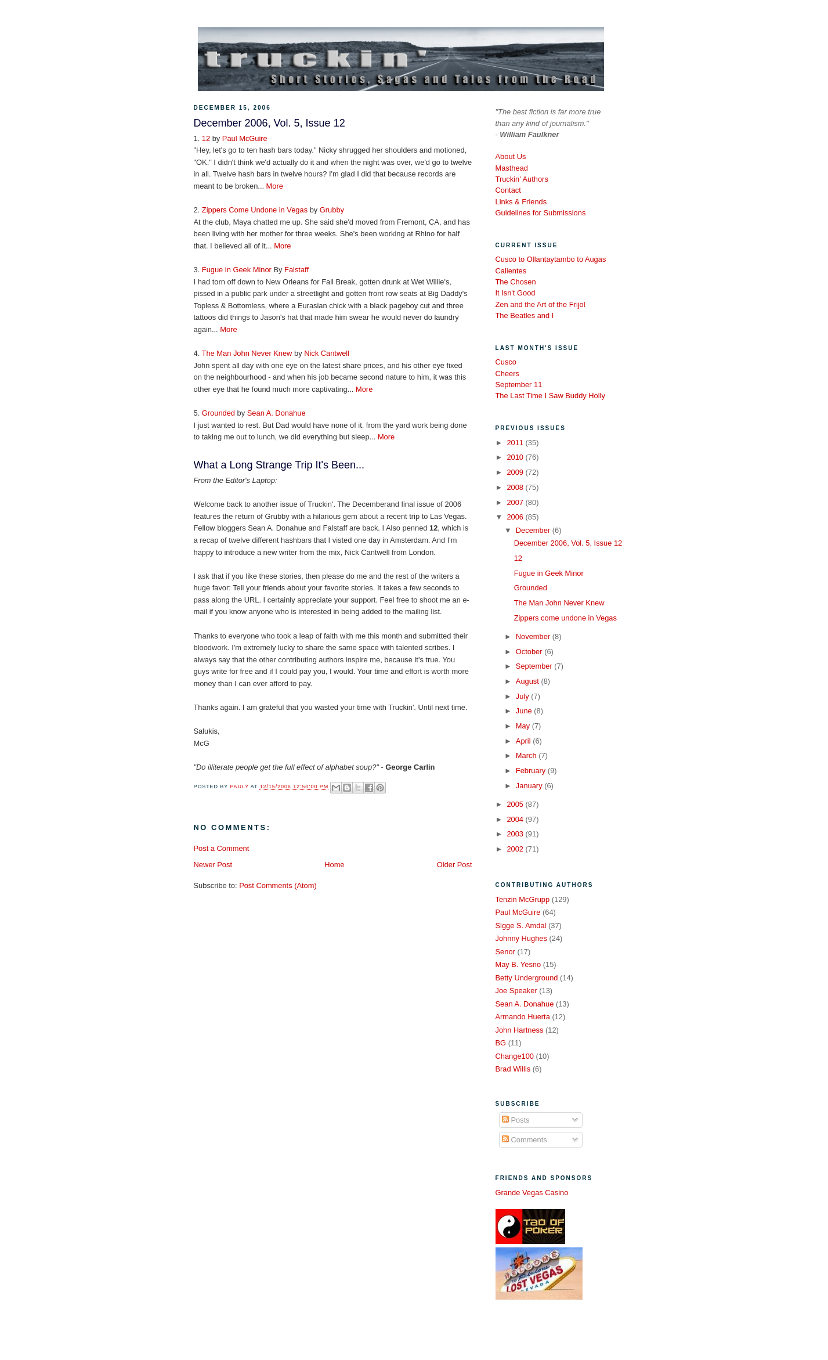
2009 (516, 472)
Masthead (512, 168)
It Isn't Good (516, 292)
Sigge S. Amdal (521, 925)
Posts (516, 1120)
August (528, 681)
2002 (516, 849)
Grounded (218, 413)
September (535, 666)
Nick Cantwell (326, 353)
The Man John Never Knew (247, 353)
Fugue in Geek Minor (237, 269)
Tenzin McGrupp (523, 899)
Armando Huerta (523, 1016)
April (524, 741)
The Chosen (516, 281)
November (534, 636)
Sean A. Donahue (276, 413)
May (524, 726)
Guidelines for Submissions (541, 212)
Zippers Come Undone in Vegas (255, 209)
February (532, 770)
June (525, 710)
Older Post (454, 864)
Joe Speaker (516, 990)
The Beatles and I (525, 315)
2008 (516, 487)
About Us (511, 156)
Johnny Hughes (521, 938)
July (523, 696)
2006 (516, 517)
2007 (516, 502)
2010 (516, 457)
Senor (505, 951)
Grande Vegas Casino (532, 1192)
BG (501, 1042)
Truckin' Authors (522, 179)
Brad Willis (513, 1069)
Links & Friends (521, 201)
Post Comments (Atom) (278, 885)
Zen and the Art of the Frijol (540, 304)
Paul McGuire (244, 138)
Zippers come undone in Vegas (565, 618)
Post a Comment (222, 848)
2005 (516, 804)
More (274, 186)
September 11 (519, 384)
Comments (524, 1139)
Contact (508, 190)
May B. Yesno (518, 964)
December (534, 530)
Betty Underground (527, 977)
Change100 (515, 1056)
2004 (516, 819)
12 (206, 138)
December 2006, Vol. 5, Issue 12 (568, 543)
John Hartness (520, 1030)
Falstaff (296, 269)
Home (334, 864)
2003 (516, 833)
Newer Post (213, 864)
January (530, 785)
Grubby (332, 209)
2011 (516, 442)
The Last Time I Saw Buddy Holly (550, 395)
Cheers (507, 373)
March (527, 755)
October (530, 651)
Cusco (506, 362)
